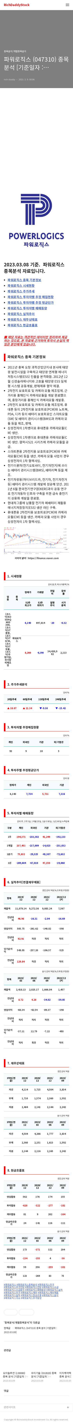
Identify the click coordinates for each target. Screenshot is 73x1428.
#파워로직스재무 (29, 1292)
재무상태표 (23, 319)
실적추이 (21, 313)
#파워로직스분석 (50, 1295)
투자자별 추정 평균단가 (31, 302)
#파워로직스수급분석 (14, 1289)
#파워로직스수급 (50, 1287)
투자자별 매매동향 (27, 308)
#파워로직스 (10, 1284)
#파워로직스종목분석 (27, 1284)
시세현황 (21, 285)
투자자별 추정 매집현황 (31, 296)
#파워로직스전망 (33, 1287)
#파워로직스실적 (54, 1289)
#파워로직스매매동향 (35, 1289)
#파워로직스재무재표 (48, 1292)
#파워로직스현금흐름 (31, 1295)
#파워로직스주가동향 (31, 1298)
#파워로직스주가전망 (14, 1287)
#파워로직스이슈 (12, 1298)
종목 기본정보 (24, 279)
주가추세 (21, 291)
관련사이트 (10, 1407)
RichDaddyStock (17, 5)
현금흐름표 (23, 325)
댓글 (6, 1391)
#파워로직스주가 (46, 1284)
